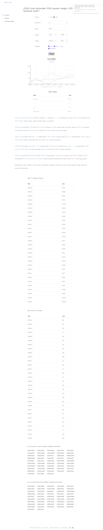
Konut (62, 46)
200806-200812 (31, 458)
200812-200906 (51, 453)
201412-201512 (50, 458)
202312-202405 (31, 463)
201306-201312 (31, 455)
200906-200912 (70, 455)
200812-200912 (60, 460)
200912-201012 (50, 460)
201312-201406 (50, 450)
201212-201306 (60, 450)
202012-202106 (70, 463)
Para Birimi (38, 23)
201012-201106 (31, 453)
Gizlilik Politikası (64, 527)
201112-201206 (70, 450)
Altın (57, 46)
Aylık (56, 17)
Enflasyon (5, 15)
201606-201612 (31, 471)
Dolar (51, 46)
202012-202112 (60, 471)
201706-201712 (70, 468)
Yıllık (51, 17)
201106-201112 (50, 455)
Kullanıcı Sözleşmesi (54, 527)
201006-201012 (60, 455)
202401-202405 (70, 460)
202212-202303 (31, 506)
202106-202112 (31, 468)
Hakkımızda (45, 527)
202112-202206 (50, 463)
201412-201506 (40, 450)
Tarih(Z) (37, 41)
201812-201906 (40, 466)
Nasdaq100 (53, 48)
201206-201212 (40, 455)
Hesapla (51, 54)
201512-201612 (40, 458)
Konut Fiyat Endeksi (8, 21)
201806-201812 (60, 468)
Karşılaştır (37, 46)
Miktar (36, 29)
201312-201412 (60, 458)
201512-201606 (31, 450)
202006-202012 (41, 468)
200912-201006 (41, 453)
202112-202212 (50, 471)
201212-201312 (70, 458)
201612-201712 (50, 473)
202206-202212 (70, 466)
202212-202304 (41, 471)
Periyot (37, 17)
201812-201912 (31, 473)
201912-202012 (70, 471)
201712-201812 (40, 473)
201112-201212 (31, 460)
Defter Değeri (9, 2)
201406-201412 (70, 453)
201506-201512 (60, 453)
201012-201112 (40, 460)
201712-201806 (50, 466)
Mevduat (5, 18)
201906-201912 (50, 468)
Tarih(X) (37, 35)
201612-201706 (60, 466)
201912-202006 (31, 466)
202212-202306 (41, 463)
